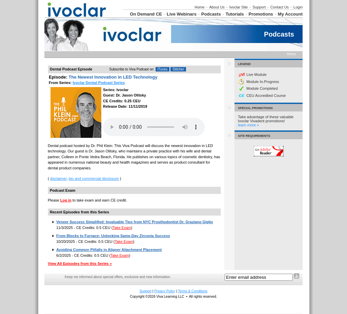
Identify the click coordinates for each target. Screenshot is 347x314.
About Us (217, 7)
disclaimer (58, 178)
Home (199, 7)
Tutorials (235, 14)
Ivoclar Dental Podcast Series (99, 83)
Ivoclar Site (238, 7)
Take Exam (122, 228)
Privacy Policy (164, 291)
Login (298, 7)
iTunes (163, 69)
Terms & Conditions (192, 291)
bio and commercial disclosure (94, 178)
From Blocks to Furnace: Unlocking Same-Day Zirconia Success (113, 236)
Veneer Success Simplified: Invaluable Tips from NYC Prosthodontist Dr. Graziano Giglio (134, 222)
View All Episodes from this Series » (80, 263)
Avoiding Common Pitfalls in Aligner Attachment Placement (109, 250)
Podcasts (211, 14)
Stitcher (178, 69)
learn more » (248, 125)
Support (259, 7)
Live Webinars (182, 14)
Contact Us (279, 7)
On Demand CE (146, 14)
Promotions (261, 14)
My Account (290, 14)
